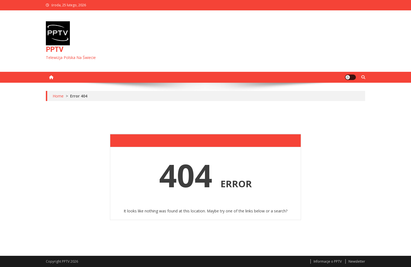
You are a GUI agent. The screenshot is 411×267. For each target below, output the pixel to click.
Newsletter (357, 261)
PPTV (54, 50)
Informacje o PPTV (328, 261)
